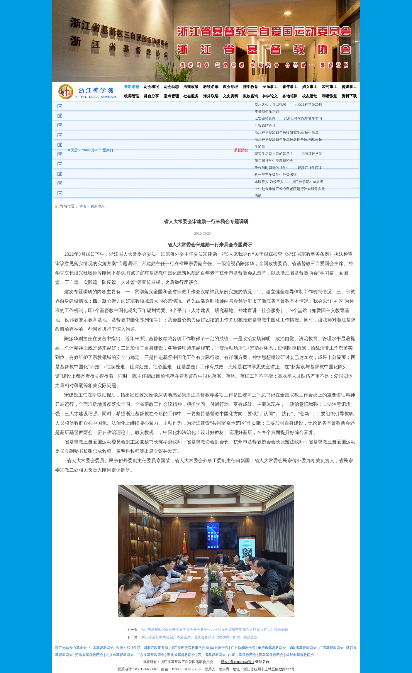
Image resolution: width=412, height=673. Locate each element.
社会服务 (191, 96)
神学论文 (270, 96)
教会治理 (230, 86)
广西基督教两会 (331, 648)
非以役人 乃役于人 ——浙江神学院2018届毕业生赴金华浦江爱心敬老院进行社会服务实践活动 (290, 189)
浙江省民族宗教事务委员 (189, 648)
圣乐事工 (270, 86)
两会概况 (151, 86)
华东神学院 (219, 648)
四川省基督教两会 (212, 655)
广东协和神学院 (243, 648)
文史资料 (230, 96)
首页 (83, 206)
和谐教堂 (329, 96)
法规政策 (191, 86)
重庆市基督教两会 (272, 648)
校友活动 (309, 96)
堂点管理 (171, 96)
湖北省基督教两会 (181, 655)
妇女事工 (309, 86)
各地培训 (290, 96)
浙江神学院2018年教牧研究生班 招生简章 (287, 132)
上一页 (132, 630)
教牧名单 (210, 86)
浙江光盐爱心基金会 (71, 648)
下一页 (132, 637)
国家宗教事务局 (155, 648)
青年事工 (290, 86)
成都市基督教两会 (300, 655)
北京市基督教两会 (120, 655)
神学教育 (250, 86)
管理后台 (262, 662)
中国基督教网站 (101, 648)
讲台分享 (151, 96)
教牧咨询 (250, 96)
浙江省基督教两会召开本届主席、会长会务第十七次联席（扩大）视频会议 (198, 637)
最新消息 (131, 86)
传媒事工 (349, 86)
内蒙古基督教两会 (242, 655)
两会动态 (171, 86)
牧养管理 (131, 96)
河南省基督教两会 (89, 655)
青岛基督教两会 (271, 655)
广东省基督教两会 (150, 655)
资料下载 (349, 96)
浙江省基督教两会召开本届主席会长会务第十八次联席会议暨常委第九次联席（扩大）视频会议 (214, 630)
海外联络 (210, 96)
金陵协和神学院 (128, 648)
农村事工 (329, 86)
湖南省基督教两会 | (304, 648)
